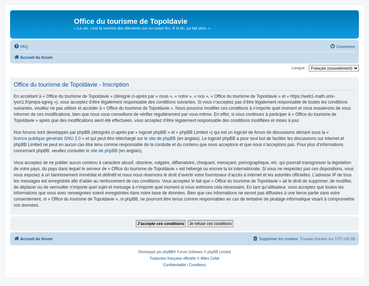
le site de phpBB (159, 138)
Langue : (299, 68)
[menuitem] (21, 46)
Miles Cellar (210, 258)
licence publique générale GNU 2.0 (47, 138)
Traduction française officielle (173, 258)
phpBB (168, 252)
